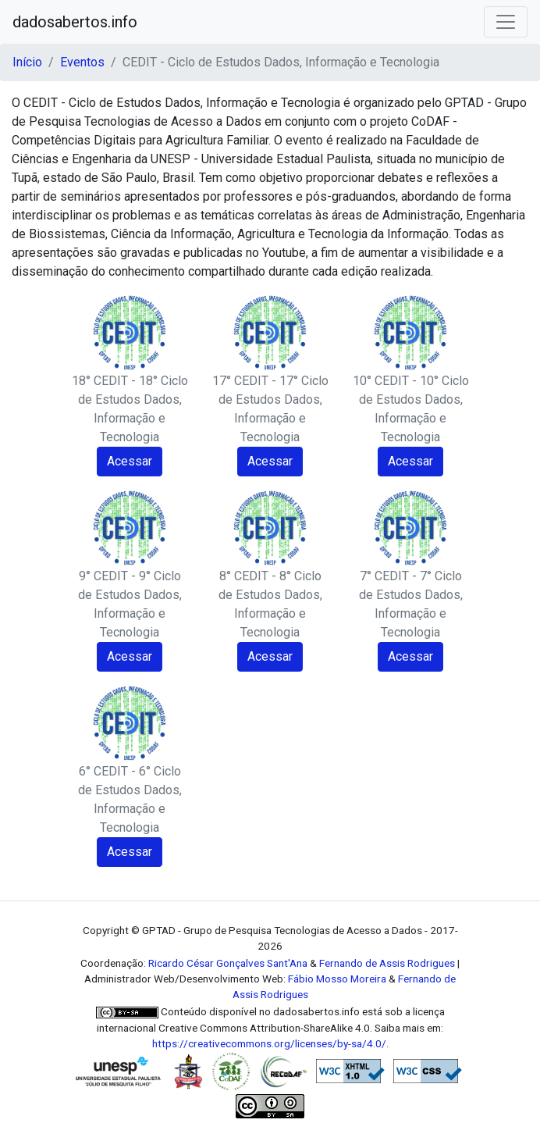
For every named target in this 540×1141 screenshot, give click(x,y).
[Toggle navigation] (506, 21)
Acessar (129, 461)
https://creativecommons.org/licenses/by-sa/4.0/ (269, 1043)
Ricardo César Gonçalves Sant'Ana (227, 963)
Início (27, 62)
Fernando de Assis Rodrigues (387, 963)
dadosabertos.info (74, 21)
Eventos (82, 62)
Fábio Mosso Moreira (337, 978)
